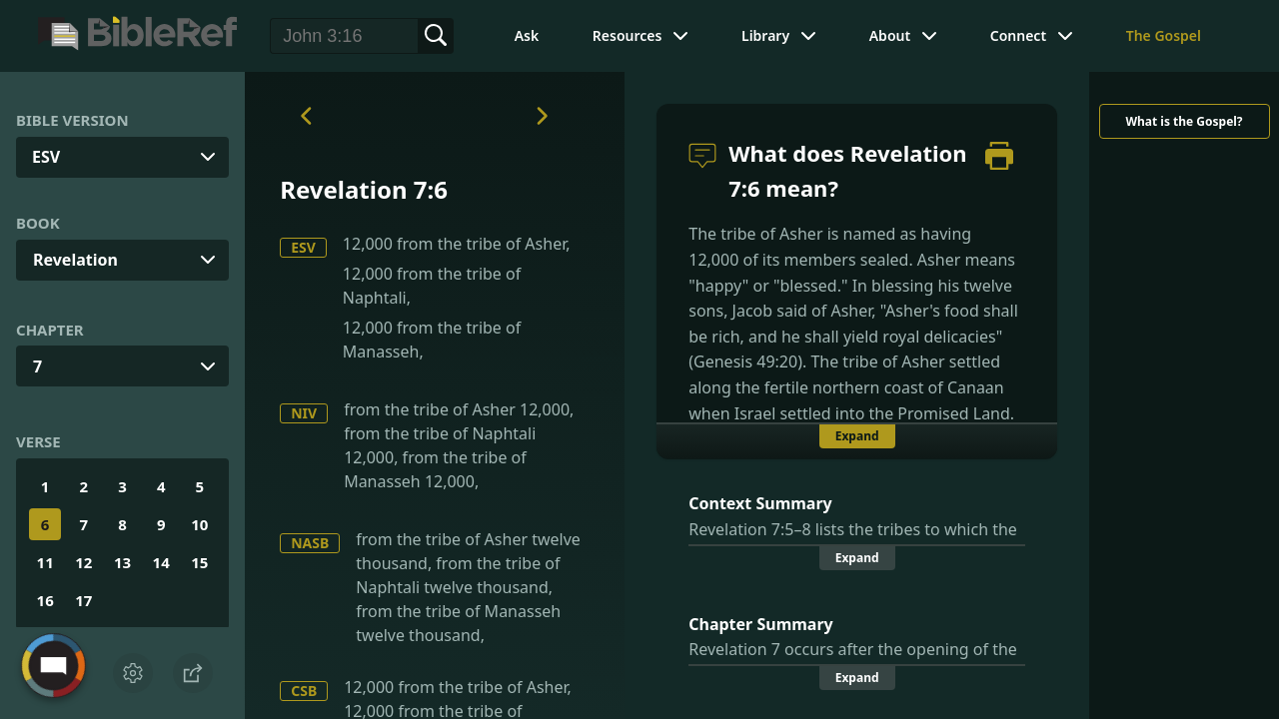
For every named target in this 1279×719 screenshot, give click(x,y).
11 (45, 562)
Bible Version (72, 120)
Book (38, 223)
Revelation (75, 260)
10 (199, 524)
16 (45, 600)
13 (122, 562)
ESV (303, 247)
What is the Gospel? (1183, 121)
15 (199, 562)
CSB (304, 690)
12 (83, 562)
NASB (310, 542)
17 (83, 600)
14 (161, 562)
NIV (304, 412)
